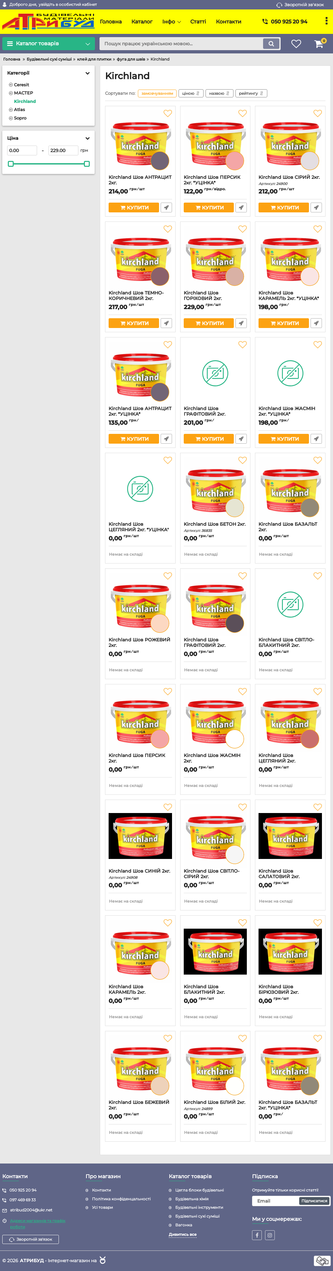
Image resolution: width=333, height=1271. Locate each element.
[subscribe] (291, 1201)
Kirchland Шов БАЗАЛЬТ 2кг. (290, 529)
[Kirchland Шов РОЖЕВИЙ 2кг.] (140, 604)
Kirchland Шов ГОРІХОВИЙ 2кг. (215, 298)
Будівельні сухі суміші (197, 1216)
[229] (63, 150)
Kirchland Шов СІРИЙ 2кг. (290, 180)
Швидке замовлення (166, 207)
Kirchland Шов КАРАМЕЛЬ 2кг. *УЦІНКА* (290, 298)
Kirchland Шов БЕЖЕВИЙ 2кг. (140, 1108)
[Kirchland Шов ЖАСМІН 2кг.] (215, 720)
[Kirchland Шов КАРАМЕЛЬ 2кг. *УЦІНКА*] (290, 257)
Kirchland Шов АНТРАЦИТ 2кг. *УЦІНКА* (140, 414)
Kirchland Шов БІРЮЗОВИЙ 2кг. (290, 992)
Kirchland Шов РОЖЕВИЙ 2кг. (140, 645)
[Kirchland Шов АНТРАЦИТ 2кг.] (140, 142)
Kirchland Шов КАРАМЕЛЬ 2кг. (140, 992)
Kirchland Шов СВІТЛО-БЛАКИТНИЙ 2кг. (290, 645)
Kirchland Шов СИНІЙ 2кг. (140, 874)
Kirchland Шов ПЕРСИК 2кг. (140, 761)
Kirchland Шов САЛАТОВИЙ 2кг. (290, 876)
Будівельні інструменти (199, 1207)
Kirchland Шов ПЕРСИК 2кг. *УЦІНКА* (215, 183)
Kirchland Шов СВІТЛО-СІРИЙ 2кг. (215, 876)
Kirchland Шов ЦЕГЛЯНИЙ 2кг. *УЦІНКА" (140, 529)
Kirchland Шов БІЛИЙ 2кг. (215, 1105)
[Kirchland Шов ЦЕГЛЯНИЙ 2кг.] (290, 720)
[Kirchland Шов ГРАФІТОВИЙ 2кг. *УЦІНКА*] (215, 373)
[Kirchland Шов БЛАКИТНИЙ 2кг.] (215, 951)
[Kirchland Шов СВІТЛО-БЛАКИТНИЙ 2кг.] (290, 604)
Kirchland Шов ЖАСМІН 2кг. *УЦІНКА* (290, 414)
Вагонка (183, 1224)
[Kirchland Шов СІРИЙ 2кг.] (290, 142)
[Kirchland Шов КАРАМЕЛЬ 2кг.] (140, 951)
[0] (22, 150)
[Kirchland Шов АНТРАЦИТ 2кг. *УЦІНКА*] (140, 373)
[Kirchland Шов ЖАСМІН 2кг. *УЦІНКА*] (290, 373)
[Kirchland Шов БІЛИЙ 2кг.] (215, 1067)
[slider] (11, 164)
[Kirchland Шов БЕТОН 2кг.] (215, 488)
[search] (190, 43)
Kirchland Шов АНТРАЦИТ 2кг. (140, 183)
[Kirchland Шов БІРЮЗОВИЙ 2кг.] (290, 951)
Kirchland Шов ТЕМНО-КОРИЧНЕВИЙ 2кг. (140, 298)
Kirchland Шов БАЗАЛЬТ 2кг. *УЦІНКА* (290, 1108)
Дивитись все (183, 1234)
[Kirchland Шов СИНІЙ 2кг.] (140, 835)
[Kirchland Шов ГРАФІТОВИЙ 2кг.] (215, 604)
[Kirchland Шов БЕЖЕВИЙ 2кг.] (140, 1067)
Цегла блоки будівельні (199, 1190)
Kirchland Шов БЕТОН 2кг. (215, 527)
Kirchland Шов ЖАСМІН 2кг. (215, 761)
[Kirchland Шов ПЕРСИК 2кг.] (140, 720)
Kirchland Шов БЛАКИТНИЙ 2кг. (215, 992)
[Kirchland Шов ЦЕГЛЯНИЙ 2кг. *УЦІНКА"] (140, 488)
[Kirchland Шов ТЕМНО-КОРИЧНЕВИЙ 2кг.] (140, 257)
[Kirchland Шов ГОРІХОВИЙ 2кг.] (215, 257)
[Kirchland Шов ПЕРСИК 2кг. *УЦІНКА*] (215, 142)
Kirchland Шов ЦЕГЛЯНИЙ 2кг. (290, 761)
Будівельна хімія (191, 1198)
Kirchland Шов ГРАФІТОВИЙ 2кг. (215, 645)
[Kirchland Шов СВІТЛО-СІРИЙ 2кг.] (215, 835)
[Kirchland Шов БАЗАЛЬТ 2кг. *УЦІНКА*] (290, 1067)
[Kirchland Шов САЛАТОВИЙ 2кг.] (290, 835)
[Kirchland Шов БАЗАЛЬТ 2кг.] (290, 488)
